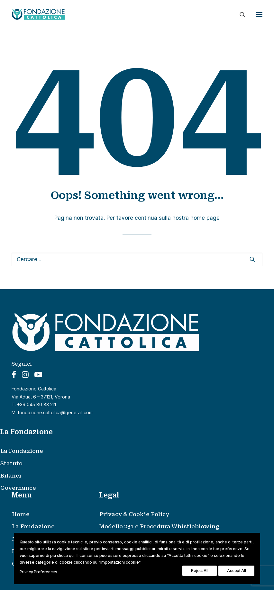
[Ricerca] (239, 14)
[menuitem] (130, 451)
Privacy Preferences (38, 571)
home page (205, 218)
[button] (259, 14)
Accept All (236, 570)
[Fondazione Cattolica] (38, 14)
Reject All (199, 570)
